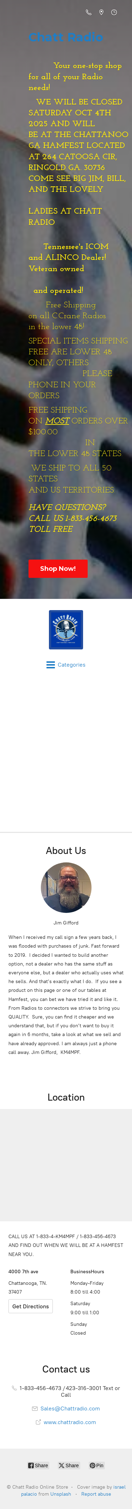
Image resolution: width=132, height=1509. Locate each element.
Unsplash (60, 1494)
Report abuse (96, 1494)
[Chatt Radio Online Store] (66, 629)
